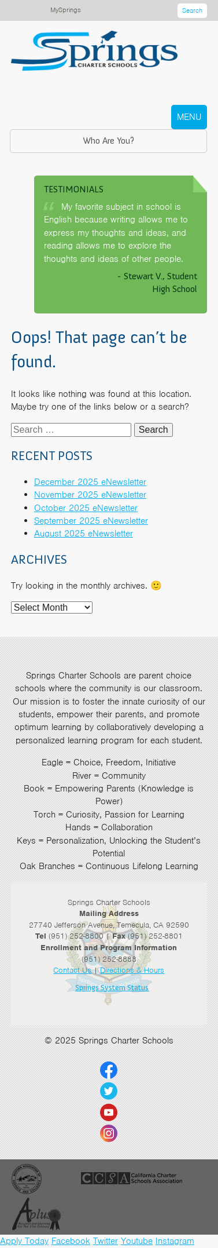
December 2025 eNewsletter (90, 482)
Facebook (70, 1241)
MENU (189, 117)
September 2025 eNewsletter (91, 521)
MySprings (65, 9)
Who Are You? (108, 140)
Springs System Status (112, 987)
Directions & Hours (132, 970)
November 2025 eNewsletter (90, 495)
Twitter (105, 1241)
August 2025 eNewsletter (83, 533)
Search (192, 10)
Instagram (175, 1241)
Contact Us (72, 970)
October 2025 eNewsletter (86, 508)
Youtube (137, 1241)
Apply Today (24, 1241)
